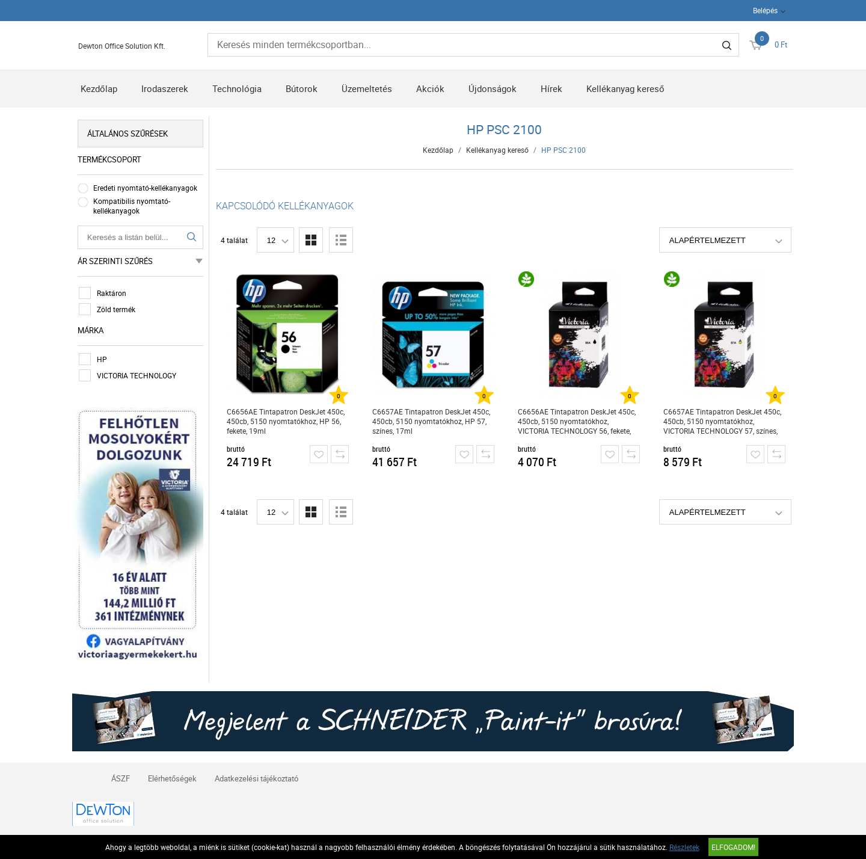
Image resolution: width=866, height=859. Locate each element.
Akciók (430, 88)
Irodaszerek (164, 88)
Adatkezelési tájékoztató (256, 777)
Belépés (765, 10)
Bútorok (302, 88)
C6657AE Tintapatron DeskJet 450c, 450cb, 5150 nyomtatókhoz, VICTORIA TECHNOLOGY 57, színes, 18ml (722, 421)
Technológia (237, 88)
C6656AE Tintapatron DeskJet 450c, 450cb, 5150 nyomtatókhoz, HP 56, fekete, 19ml (286, 421)
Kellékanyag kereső (625, 88)
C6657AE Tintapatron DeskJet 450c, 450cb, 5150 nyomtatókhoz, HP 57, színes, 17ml (431, 421)
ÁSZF (120, 777)
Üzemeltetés (367, 88)
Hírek (551, 88)
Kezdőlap (99, 88)
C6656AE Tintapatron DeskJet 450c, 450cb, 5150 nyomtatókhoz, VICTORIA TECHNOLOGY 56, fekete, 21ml (577, 421)
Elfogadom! (733, 847)
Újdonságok (492, 88)
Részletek (684, 847)
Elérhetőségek (172, 777)
